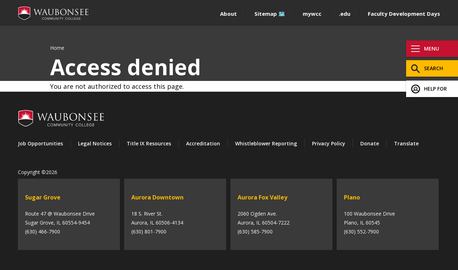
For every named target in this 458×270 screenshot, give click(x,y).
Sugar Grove (42, 197)
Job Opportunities (40, 143)
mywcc (312, 13)
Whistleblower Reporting (266, 143)
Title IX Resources (149, 143)
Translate (406, 143)
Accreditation (203, 143)
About (228, 13)
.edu (344, 13)
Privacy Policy (328, 143)
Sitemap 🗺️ (269, 13)
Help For (435, 88)
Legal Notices (95, 143)
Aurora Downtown (157, 197)
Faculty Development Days (404, 13)
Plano (352, 197)
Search (433, 68)
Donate (369, 143)
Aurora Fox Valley (262, 197)
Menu (431, 48)
